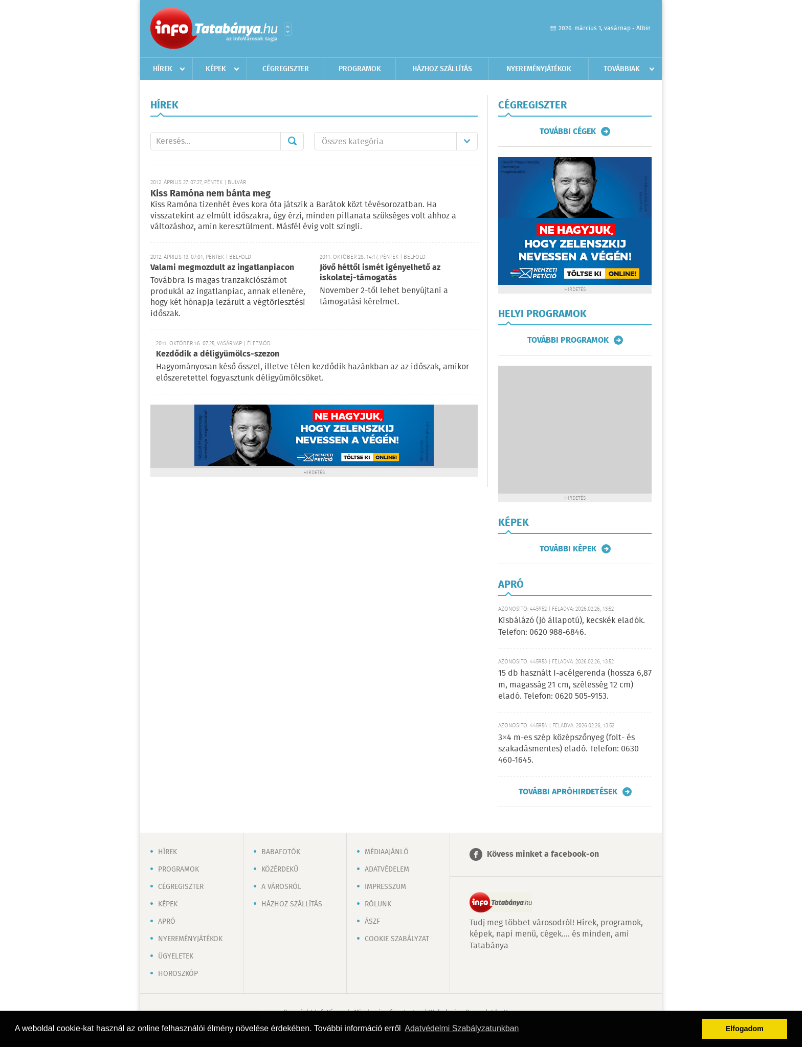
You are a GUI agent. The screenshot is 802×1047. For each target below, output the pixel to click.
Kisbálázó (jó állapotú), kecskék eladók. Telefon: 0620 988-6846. (571, 626)
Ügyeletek (175, 956)
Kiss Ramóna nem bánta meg (210, 194)
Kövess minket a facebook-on (543, 854)
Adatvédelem (387, 869)
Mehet (292, 141)
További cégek (568, 131)
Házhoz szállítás (442, 69)
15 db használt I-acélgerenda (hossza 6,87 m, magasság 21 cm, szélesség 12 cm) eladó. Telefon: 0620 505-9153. (575, 685)
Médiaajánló (387, 852)
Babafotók (280, 852)
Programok (360, 69)
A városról (281, 887)
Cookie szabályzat (397, 939)
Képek (216, 69)
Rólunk (378, 904)
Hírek (162, 69)
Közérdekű (279, 869)
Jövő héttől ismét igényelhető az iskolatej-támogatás (380, 272)
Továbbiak (622, 69)
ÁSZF (372, 921)
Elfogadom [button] (745, 1028)
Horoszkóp (178, 973)
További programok (568, 340)
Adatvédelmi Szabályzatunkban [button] (462, 1028)
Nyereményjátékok (538, 69)
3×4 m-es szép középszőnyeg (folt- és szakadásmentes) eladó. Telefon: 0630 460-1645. (568, 749)
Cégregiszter (285, 69)
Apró (166, 921)
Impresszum (385, 887)
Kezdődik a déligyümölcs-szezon (217, 354)
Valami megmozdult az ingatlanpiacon (222, 267)
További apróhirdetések (568, 791)
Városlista (288, 29)
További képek (568, 548)
